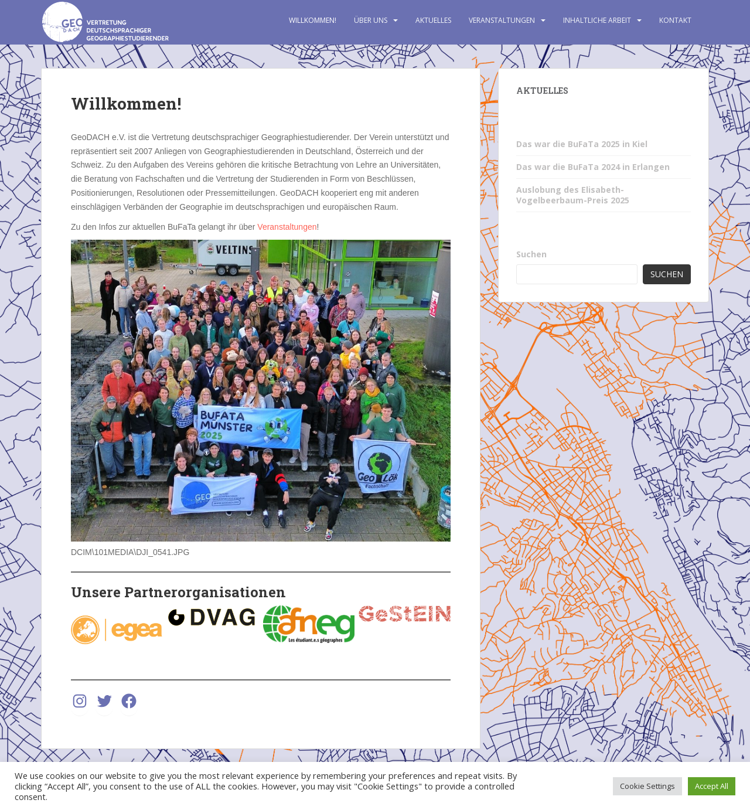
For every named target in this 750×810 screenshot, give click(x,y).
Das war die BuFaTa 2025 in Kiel (581, 143)
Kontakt (675, 20)
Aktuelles (433, 20)
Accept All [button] (711, 786)
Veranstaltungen (502, 20)
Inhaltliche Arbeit (597, 20)
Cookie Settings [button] (647, 786)
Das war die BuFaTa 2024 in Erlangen (593, 166)
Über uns (370, 20)
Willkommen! (312, 20)
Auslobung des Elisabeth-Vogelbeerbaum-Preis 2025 (572, 195)
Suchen (531, 254)
